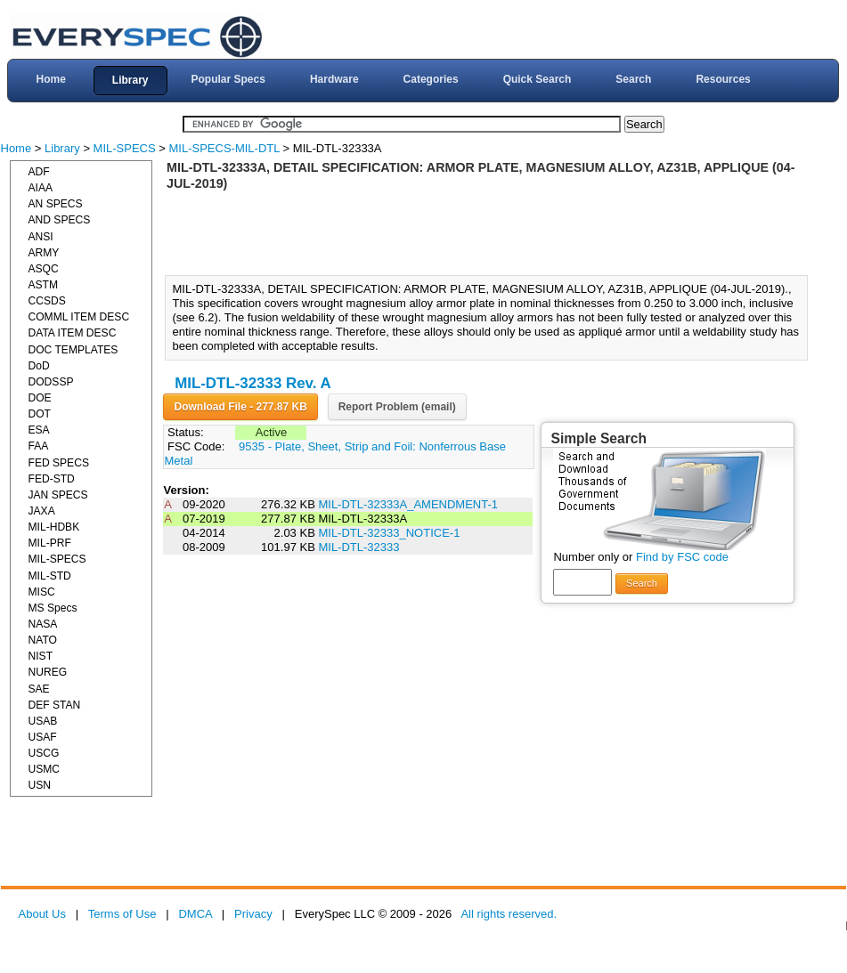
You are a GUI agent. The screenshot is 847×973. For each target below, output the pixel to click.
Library (130, 80)
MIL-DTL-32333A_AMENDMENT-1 (408, 504)
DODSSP (51, 382)
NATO (43, 640)
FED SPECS (59, 463)
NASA (43, 624)
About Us (42, 913)
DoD (39, 366)
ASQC (44, 269)
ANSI (41, 237)
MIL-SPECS (125, 148)
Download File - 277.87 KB (240, 407)
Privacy (253, 913)
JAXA (42, 511)
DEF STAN (55, 705)
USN (40, 785)
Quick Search (537, 79)
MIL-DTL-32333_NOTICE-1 (389, 532)
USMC (45, 769)
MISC (42, 592)
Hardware (334, 79)
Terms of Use (122, 913)
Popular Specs (228, 79)
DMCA (195, 913)
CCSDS (47, 301)
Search (633, 79)
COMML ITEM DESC (79, 317)
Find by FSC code (682, 557)
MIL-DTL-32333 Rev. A (253, 383)
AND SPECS (60, 220)
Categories (431, 79)
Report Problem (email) (397, 407)
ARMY (44, 253)
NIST (41, 656)
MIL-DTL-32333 (358, 547)
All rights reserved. (508, 913)
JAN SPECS (58, 495)
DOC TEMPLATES (73, 350)
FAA (39, 446)
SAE (39, 689)
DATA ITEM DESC (73, 333)
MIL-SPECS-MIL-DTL (224, 148)
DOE (40, 398)
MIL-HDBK (54, 527)
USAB (43, 721)
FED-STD (52, 479)
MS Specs (53, 608)
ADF (39, 172)
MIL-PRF (50, 543)
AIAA (41, 188)
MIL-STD (50, 576)
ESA (39, 430)
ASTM (44, 285)
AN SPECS (56, 204)
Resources (723, 79)
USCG (44, 753)
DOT (40, 414)
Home (50, 79)
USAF (43, 737)
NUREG (48, 672)
